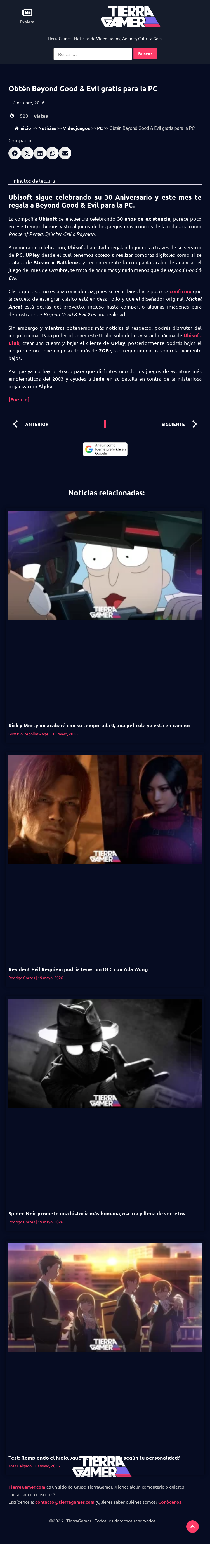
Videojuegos (76, 128)
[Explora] (27, 12)
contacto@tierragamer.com (65, 1502)
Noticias (47, 128)
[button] (14, 153)
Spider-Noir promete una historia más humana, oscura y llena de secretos (96, 1213)
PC (100, 128)
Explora (27, 21)
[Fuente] (19, 399)
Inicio (23, 128)
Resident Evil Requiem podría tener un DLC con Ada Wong (78, 969)
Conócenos (169, 1502)
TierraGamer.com (26, 1487)
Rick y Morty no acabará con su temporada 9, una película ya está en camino (99, 725)
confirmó (181, 291)
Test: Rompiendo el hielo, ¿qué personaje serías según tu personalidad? (94, 1457)
